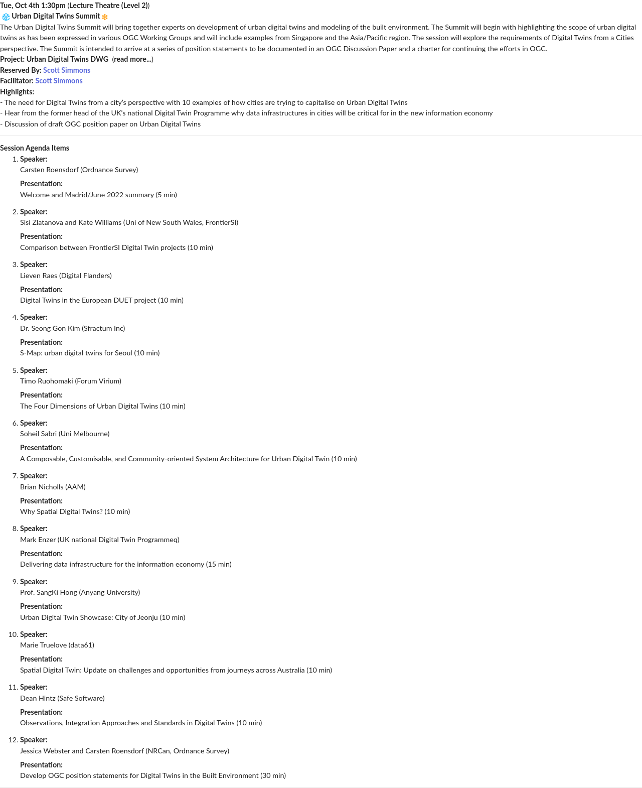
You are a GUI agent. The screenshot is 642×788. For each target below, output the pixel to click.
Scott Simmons (66, 70)
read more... (132, 59)
